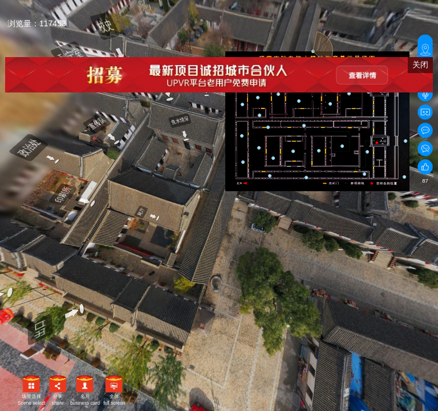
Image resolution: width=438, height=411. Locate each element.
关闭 (420, 64)
